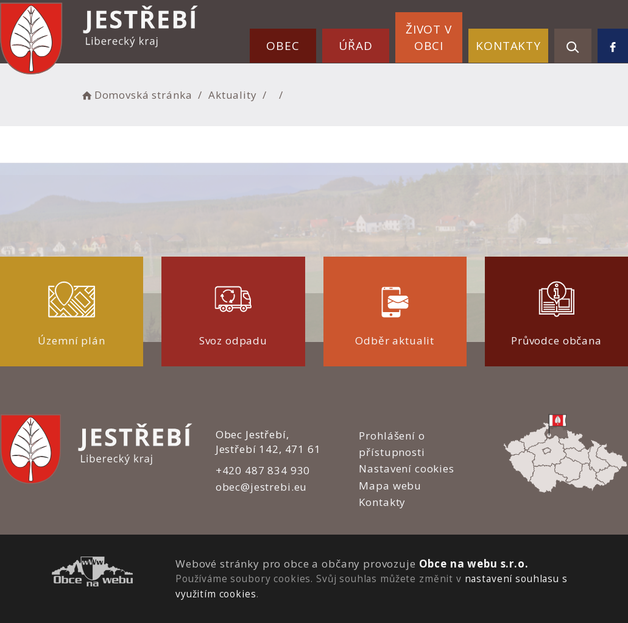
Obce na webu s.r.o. (474, 564)
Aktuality (232, 95)
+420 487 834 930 (263, 470)
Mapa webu (390, 486)
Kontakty (508, 46)
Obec (282, 46)
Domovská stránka (136, 95)
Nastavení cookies (406, 468)
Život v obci (429, 37)
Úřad (355, 46)
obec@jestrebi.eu (262, 487)
